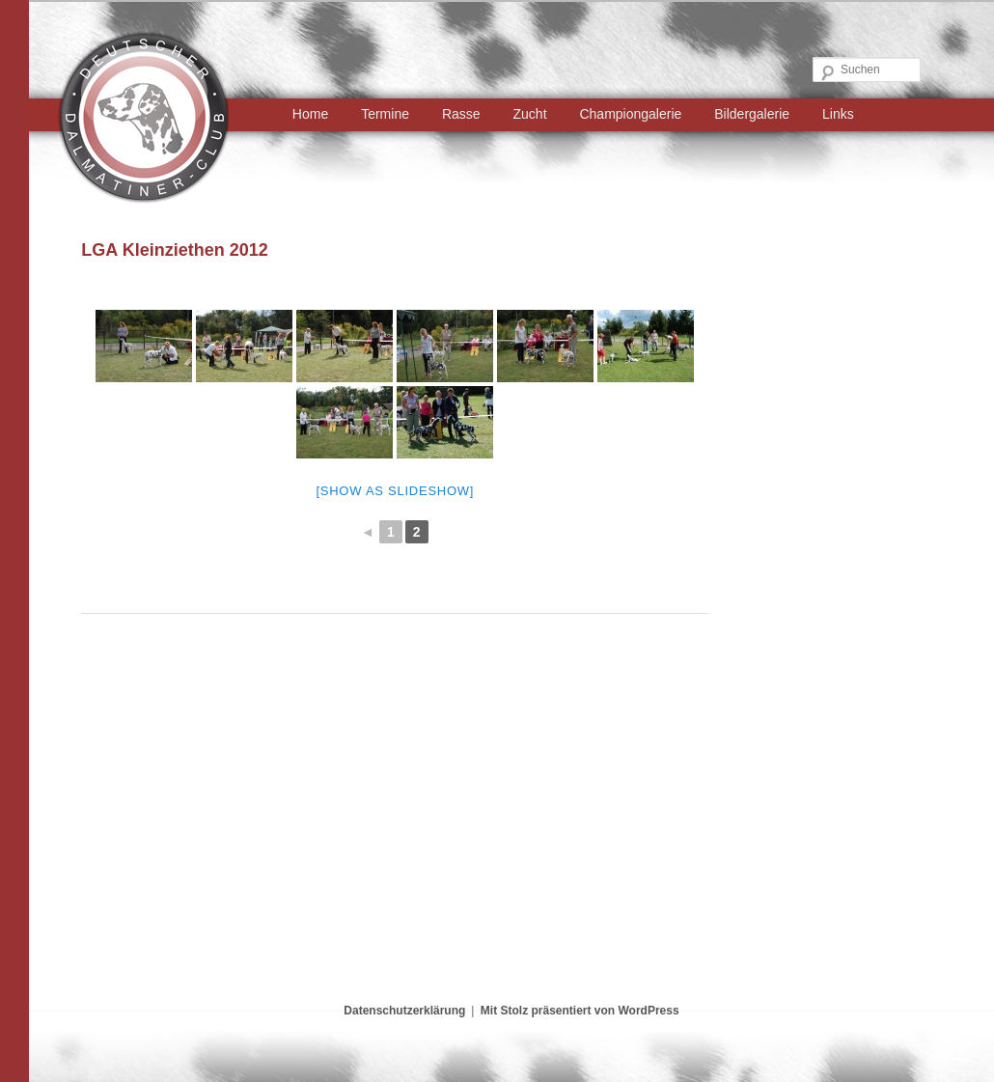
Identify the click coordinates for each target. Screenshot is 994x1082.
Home (310, 114)
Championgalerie (630, 114)
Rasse (461, 114)
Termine (385, 114)
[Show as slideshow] (395, 491)
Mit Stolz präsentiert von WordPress (580, 1010)
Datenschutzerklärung (404, 1010)
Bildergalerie (751, 114)
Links (838, 114)
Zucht (530, 114)
